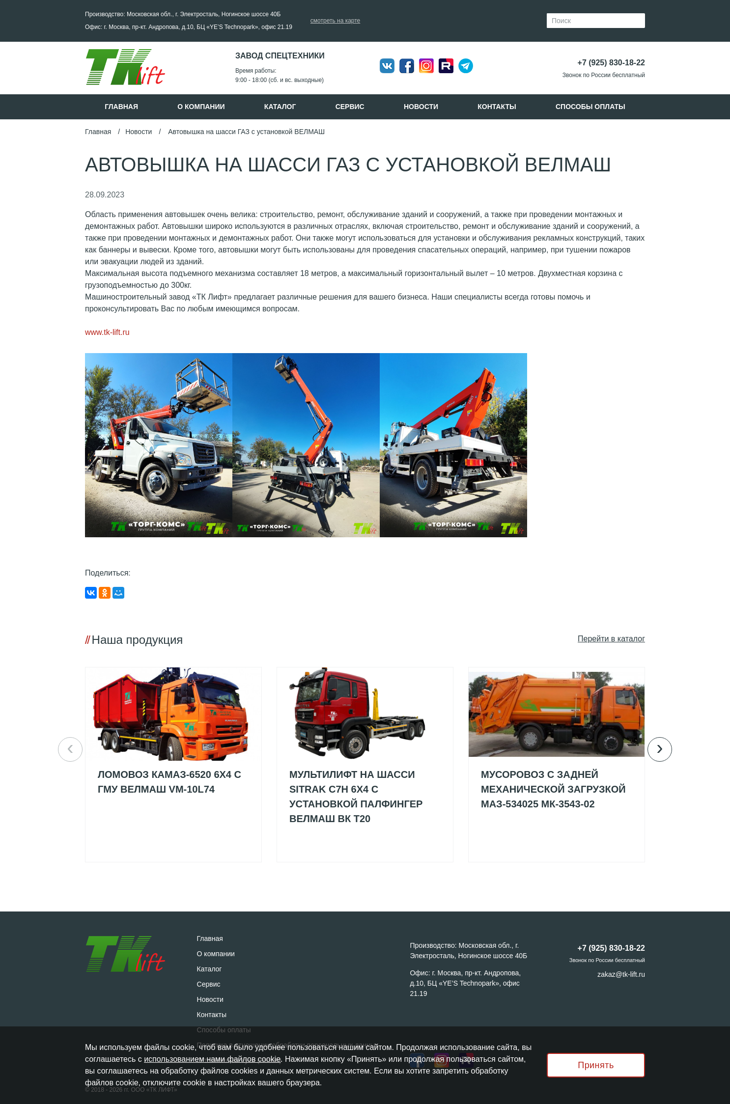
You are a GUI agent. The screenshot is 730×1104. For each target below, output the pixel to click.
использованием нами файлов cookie (212, 1059)
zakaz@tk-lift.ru (621, 974)
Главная (121, 106)
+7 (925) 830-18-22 (611, 62)
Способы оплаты (590, 106)
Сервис (350, 106)
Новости (421, 106)
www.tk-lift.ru (107, 332)
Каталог (280, 106)
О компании (201, 106)
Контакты (496, 106)
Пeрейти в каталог (611, 639)
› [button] (659, 747)
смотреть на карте (335, 20)
